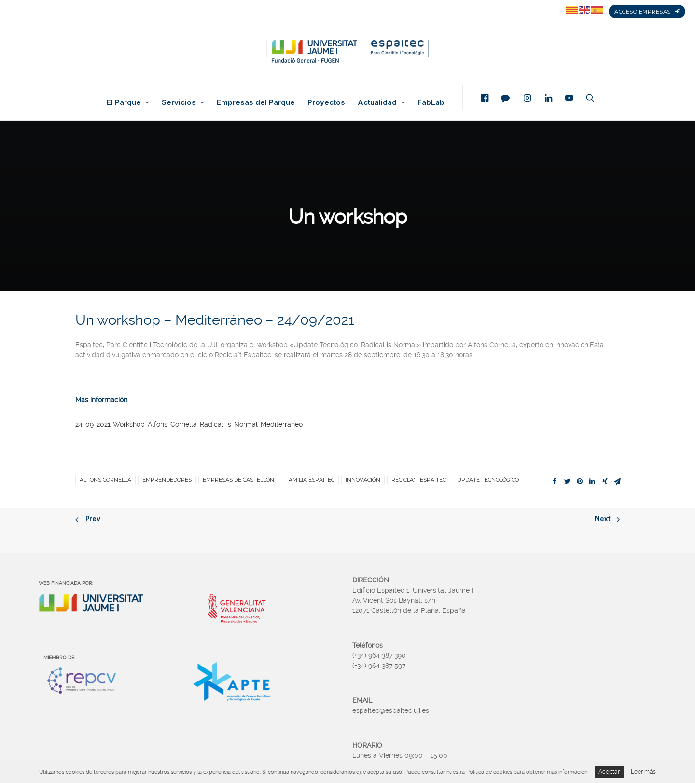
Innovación (363, 480)
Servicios (183, 102)
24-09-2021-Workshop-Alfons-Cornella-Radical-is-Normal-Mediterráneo (189, 424)
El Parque (128, 102)
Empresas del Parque (256, 102)
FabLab (431, 102)
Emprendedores (167, 480)
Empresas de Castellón (238, 480)
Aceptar (609, 771)
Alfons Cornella (105, 480)
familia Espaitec (309, 480)
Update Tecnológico (488, 480)
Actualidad (381, 102)
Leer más (643, 771)
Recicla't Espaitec (418, 480)
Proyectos (326, 102)
